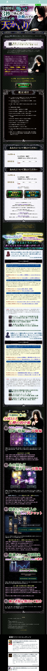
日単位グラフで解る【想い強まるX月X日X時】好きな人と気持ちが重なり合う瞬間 (21, 587)
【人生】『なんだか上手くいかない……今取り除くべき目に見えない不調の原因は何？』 (22, 549)
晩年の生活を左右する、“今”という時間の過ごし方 (31, 359)
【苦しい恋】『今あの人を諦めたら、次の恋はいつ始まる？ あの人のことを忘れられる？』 (23, 545)
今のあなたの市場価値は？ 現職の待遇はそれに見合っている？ (28, 357)
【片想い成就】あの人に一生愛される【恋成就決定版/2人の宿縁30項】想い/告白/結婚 (21, 458)
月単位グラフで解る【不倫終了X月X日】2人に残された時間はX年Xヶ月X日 (19, 595)
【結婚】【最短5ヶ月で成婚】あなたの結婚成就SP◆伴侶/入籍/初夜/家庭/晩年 (19, 456)
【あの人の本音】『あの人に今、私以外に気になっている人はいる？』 (18, 546)
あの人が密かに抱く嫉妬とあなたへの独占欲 (30, 303)
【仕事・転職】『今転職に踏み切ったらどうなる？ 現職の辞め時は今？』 (19, 541)
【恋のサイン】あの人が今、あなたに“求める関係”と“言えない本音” (18, 503)
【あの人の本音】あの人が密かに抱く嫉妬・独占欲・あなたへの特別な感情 (19, 500)
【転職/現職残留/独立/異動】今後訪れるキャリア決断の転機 (28, 372)
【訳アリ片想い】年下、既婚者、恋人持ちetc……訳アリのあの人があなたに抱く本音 (21, 502)
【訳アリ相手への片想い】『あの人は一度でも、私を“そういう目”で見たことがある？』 (22, 548)
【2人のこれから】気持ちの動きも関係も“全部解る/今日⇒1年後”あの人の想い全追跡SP (21, 459)
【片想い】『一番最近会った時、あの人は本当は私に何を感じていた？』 (19, 543)
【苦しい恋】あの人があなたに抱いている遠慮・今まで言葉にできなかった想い (20, 498)
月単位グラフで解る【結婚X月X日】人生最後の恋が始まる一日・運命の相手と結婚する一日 (22, 590)
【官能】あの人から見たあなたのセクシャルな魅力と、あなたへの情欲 (18, 497)
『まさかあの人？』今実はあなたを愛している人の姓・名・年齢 (28, 374)
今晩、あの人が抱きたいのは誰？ (28, 290)
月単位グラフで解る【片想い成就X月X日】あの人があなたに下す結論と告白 (19, 589)
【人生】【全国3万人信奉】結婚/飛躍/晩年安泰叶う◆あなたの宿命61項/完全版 (20, 454)
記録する (20, 187)
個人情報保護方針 (16, 227)
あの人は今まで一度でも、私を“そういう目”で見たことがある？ (28, 301)
